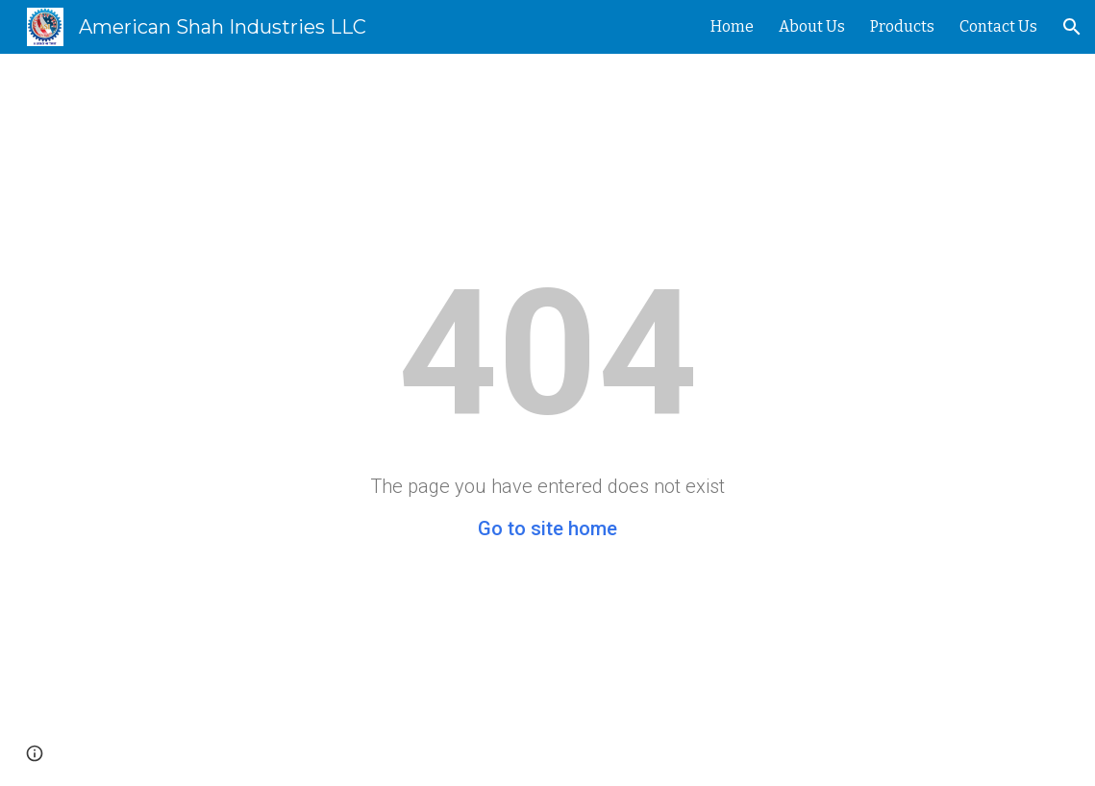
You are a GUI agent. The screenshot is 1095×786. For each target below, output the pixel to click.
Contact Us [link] (998, 26)
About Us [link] (812, 26)
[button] (1072, 27)
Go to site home (547, 528)
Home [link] (732, 26)
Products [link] (902, 26)
